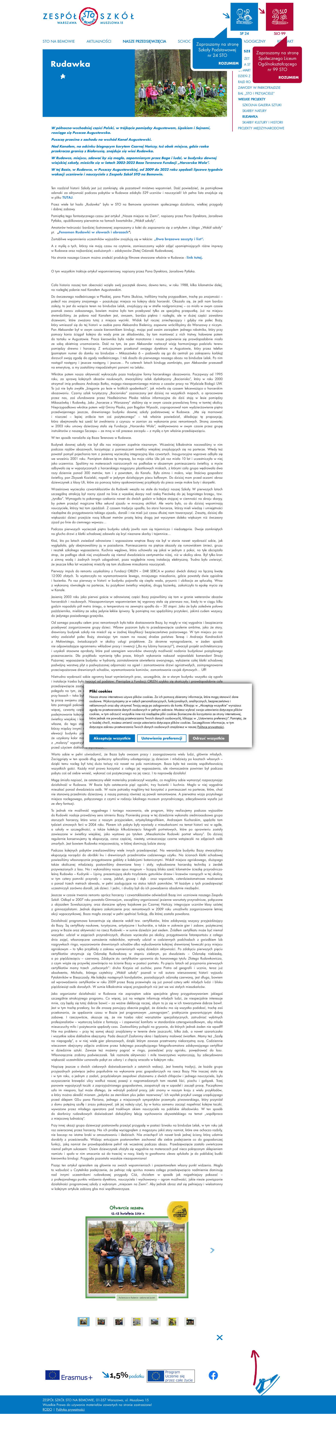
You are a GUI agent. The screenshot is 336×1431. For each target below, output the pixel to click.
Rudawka (250, 116)
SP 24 (244, 33)
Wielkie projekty (251, 99)
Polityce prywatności (210, 727)
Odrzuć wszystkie (209, 738)
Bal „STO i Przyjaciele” (256, 93)
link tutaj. (195, 257)
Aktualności (99, 41)
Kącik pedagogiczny (245, 41)
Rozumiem (229, 63)
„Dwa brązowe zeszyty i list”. (179, 239)
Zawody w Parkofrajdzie (259, 87)
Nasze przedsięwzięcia (144, 41)
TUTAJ (67, 197)
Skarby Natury (254, 111)
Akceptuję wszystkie (112, 738)
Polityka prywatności (70, 1409)
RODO (47, 1409)
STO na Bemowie (59, 41)
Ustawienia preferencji (161, 738)
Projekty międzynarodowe (261, 128)
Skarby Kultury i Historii (262, 122)
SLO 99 (279, 33)
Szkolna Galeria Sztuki (262, 105)
